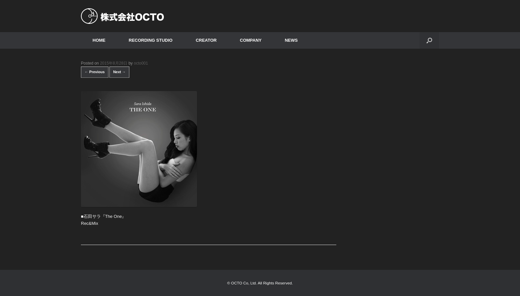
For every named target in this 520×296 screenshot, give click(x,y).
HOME (99, 40)
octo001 (141, 63)
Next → (119, 72)
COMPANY (250, 40)
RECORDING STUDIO (150, 40)
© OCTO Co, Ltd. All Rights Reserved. (260, 283)
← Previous (95, 72)
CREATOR (206, 40)
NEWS (291, 40)
